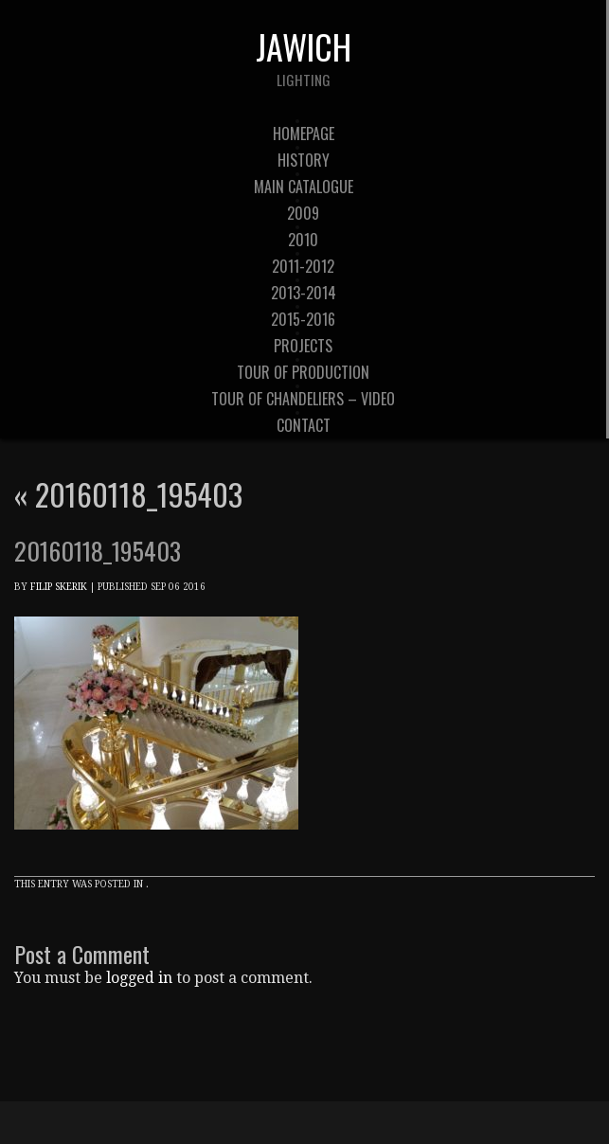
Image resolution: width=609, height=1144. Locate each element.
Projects (303, 345)
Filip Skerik (58, 586)
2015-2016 (303, 319)
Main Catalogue (303, 186)
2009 (303, 213)
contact (304, 425)
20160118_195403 (128, 494)
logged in (139, 978)
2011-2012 (303, 266)
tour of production (303, 372)
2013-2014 (303, 292)
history (304, 160)
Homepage (303, 133)
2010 (303, 239)
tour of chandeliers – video (303, 398)
